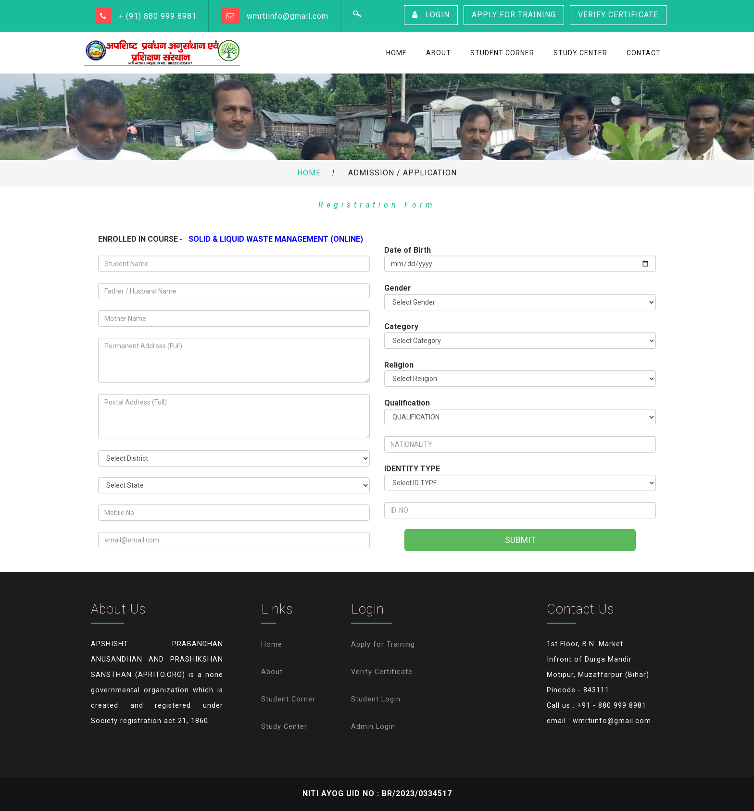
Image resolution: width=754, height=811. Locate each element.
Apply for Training (514, 14)
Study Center (284, 727)
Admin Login (373, 727)
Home (309, 172)
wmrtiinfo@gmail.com (287, 16)
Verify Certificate (618, 14)
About (272, 672)
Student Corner (288, 699)
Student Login (376, 699)
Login (431, 14)
